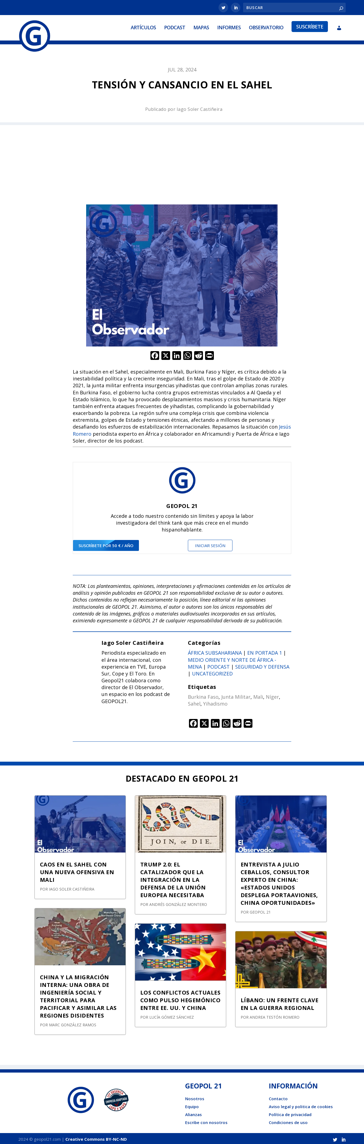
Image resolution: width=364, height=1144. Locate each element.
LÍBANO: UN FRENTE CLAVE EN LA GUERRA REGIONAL (280, 1002)
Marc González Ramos (72, 1023)
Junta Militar (236, 695)
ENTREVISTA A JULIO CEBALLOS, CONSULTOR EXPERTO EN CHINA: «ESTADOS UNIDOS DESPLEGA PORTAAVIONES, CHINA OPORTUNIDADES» (279, 882)
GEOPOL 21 (260, 910)
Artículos (143, 26)
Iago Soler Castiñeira (200, 108)
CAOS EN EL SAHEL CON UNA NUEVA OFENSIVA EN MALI (77, 870)
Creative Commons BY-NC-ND (96, 1137)
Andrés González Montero (178, 903)
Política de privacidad (290, 1113)
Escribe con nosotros (206, 1121)
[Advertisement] (182, 162)
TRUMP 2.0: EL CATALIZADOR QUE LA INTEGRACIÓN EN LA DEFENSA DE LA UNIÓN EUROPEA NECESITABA (173, 878)
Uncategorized (212, 672)
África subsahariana (215, 651)
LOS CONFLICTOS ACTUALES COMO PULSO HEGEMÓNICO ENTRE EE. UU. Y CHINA (180, 998)
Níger (272, 695)
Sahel (194, 702)
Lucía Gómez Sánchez (171, 1015)
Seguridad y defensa (262, 665)
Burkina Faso (203, 695)
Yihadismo (215, 702)
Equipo (192, 1105)
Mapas (201, 26)
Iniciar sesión (210, 544)
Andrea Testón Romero (274, 1015)
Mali (258, 695)
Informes (229, 26)
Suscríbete (309, 25)
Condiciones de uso (288, 1121)
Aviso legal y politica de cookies (301, 1105)
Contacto (278, 1097)
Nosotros (194, 1097)
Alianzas (193, 1113)
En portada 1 (264, 651)
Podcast (174, 26)
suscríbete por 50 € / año (105, 544)
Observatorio (266, 26)
